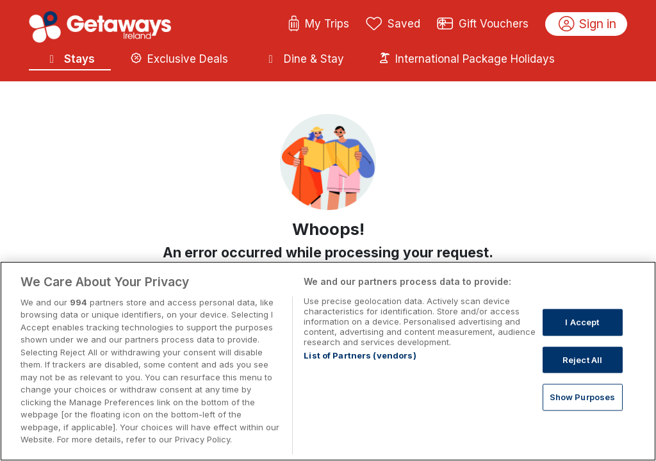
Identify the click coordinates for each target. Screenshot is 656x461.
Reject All (582, 359)
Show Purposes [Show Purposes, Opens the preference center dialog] (583, 397)
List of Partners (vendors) (360, 355)
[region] (328, 361)
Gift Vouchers (483, 24)
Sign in (588, 24)
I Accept (582, 322)
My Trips (319, 24)
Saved (393, 24)
